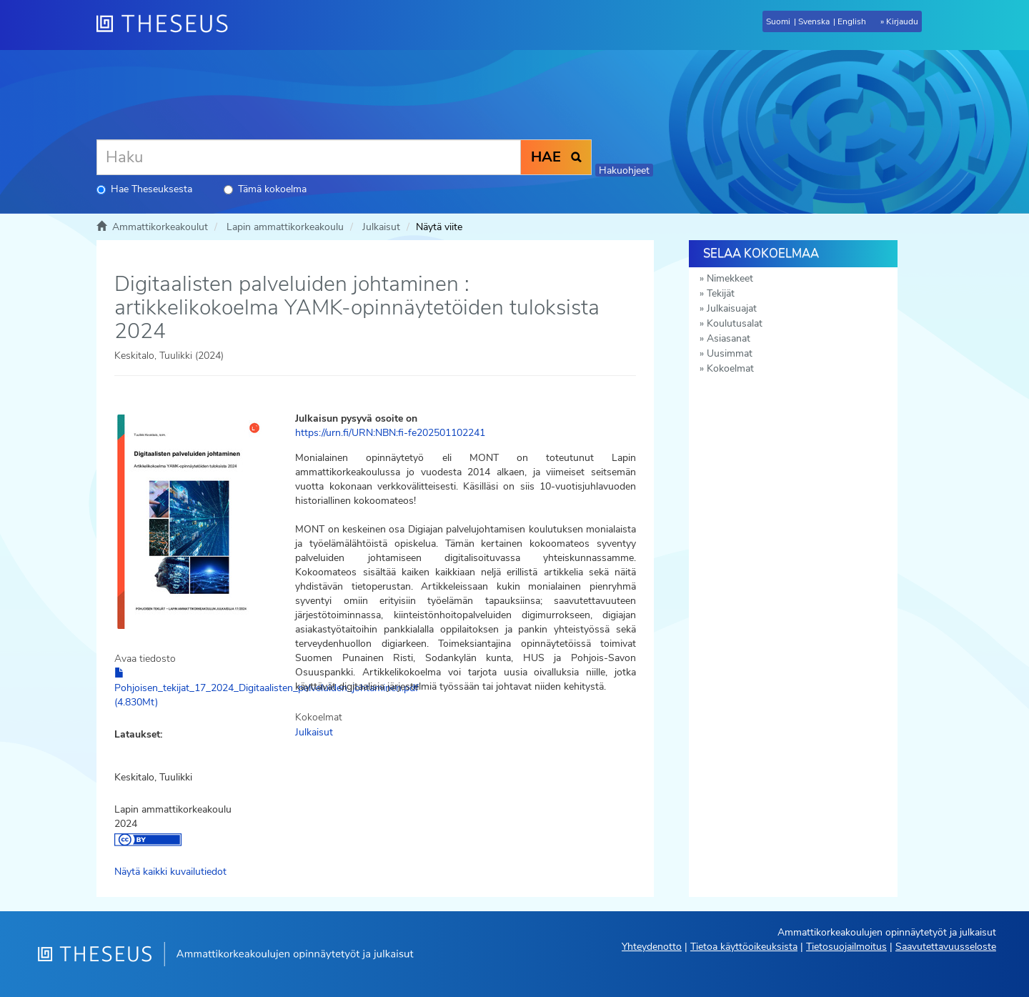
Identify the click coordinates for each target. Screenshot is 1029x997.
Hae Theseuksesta (144, 189)
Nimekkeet (730, 278)
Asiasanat (728, 338)
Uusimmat (729, 353)
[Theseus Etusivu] (167, 25)
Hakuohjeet (624, 170)
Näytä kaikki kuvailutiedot (170, 871)
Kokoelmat (730, 368)
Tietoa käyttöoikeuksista (743, 946)
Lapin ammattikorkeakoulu (285, 227)
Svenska (814, 21)
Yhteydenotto (652, 946)
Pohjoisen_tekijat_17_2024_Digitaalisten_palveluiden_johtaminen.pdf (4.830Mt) (266, 688)
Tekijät (721, 293)
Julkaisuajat (732, 308)
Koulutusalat (734, 323)
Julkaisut (381, 227)
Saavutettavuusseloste (945, 946)
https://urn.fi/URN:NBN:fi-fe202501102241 (390, 433)
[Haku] (308, 157)
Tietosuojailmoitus (846, 946)
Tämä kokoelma (265, 189)
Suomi (778, 21)
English (851, 21)
